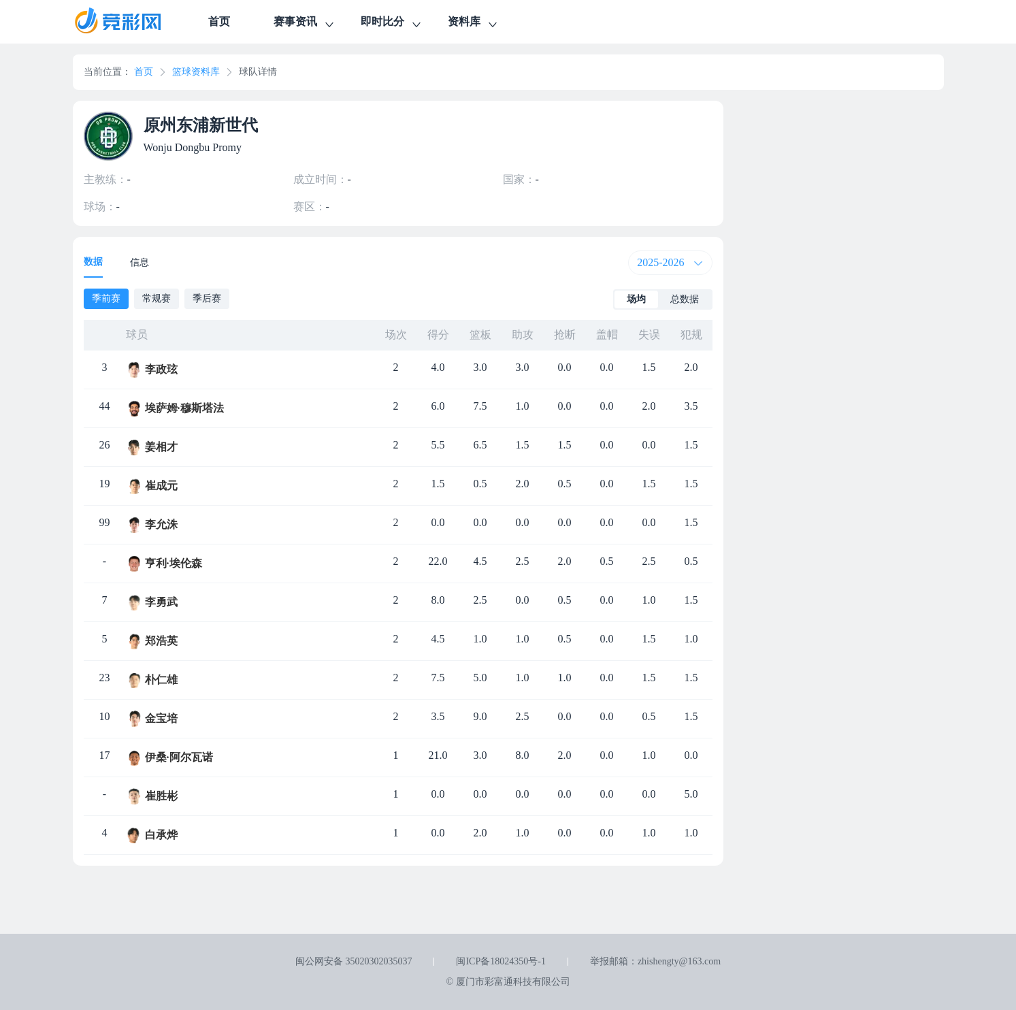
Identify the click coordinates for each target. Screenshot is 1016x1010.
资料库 (473, 23)
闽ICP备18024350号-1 (500, 961)
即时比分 (392, 23)
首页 (219, 21)
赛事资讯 (305, 23)
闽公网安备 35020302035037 (353, 961)
